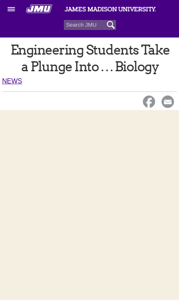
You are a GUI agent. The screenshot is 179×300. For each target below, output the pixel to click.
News (12, 81)
